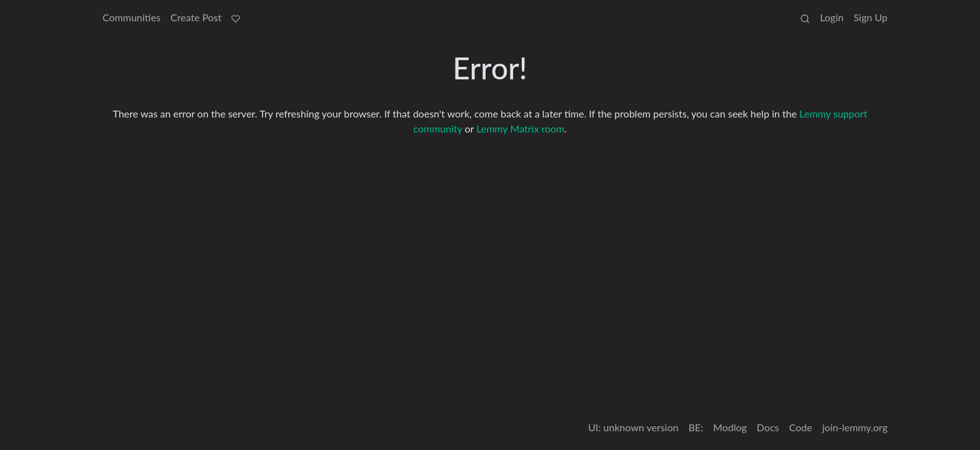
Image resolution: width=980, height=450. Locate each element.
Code (800, 427)
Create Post (196, 17)
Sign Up (871, 17)
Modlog (730, 427)
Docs (768, 427)
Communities (131, 17)
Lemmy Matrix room (520, 128)
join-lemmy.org (855, 427)
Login (832, 17)
